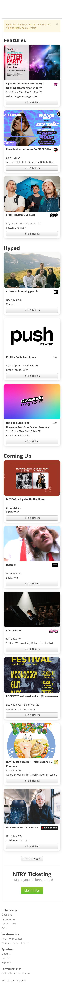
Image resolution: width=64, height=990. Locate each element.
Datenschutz (9, 923)
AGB (4, 928)
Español (6, 962)
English (6, 958)
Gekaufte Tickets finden (15, 943)
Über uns (7, 914)
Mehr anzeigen (32, 858)
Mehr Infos (32, 890)
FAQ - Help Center (12, 938)
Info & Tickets (32, 102)
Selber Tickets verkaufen (16, 973)
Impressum (8, 919)
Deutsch (6, 953)
